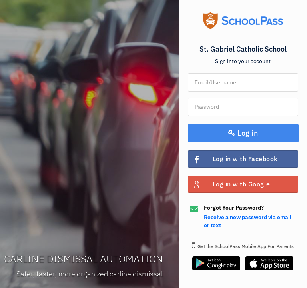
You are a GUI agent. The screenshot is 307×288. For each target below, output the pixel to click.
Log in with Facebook (233, 159)
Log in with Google (229, 184)
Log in (243, 133)
